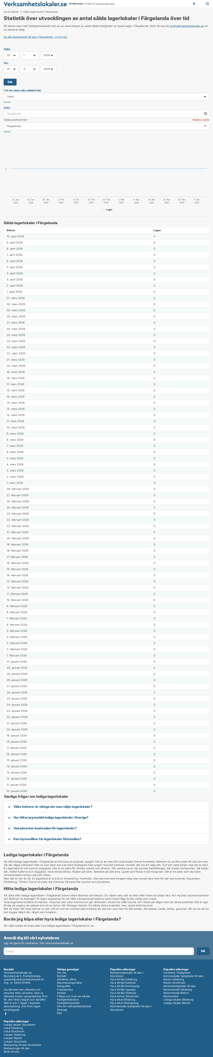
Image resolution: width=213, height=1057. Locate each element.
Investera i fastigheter (177, 972)
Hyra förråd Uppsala (123, 989)
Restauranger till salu (17, 1048)
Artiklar (61, 992)
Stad (7, 107)
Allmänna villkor (66, 979)
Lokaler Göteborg (14, 1034)
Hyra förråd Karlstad (123, 982)
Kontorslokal (170, 996)
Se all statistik (11, 11)
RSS (59, 1013)
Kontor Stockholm (174, 982)
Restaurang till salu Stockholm (22, 1044)
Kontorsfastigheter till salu (179, 986)
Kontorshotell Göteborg (177, 989)
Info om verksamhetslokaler (74, 1006)
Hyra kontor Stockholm (124, 996)
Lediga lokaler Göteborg (178, 999)
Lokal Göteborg (13, 1028)
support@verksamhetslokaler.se (24, 979)
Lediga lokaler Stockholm (19, 1024)
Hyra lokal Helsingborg (124, 1002)
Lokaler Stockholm (15, 1041)
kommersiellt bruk (105, 3)
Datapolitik (63, 986)
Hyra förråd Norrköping (124, 986)
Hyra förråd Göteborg (123, 979)
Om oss (61, 972)
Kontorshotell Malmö (176, 992)
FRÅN (7, 49)
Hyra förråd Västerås (123, 992)
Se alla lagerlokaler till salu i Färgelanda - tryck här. (35, 36)
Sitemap (62, 1009)
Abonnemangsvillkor (69, 982)
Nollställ (7, 102)
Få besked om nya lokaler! (194, 3)
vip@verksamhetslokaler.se (186, 25)
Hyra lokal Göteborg (122, 999)
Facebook (6, 1014)
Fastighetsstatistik (68, 1002)
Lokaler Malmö (13, 1038)
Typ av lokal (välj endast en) (22, 90)
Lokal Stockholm (14, 1031)
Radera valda (201, 119)
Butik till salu (11, 1051)
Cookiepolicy (65, 989)
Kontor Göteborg (173, 979)
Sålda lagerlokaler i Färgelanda (40, 12)
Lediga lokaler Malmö (176, 1002)
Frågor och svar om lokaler (73, 996)
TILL (6, 63)
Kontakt (61, 976)
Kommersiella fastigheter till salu (183, 976)
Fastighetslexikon (68, 999)
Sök (10, 82)
